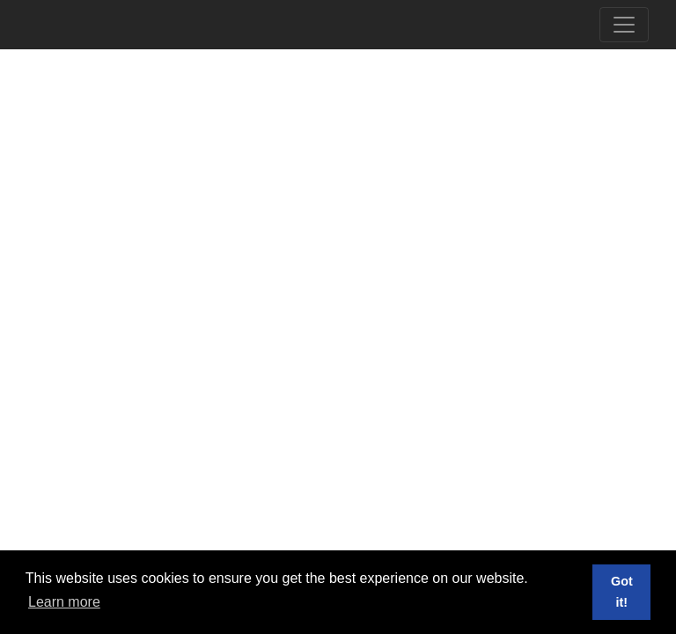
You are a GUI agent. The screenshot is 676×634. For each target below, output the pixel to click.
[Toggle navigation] (624, 24)
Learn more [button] (64, 601)
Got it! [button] (622, 591)
